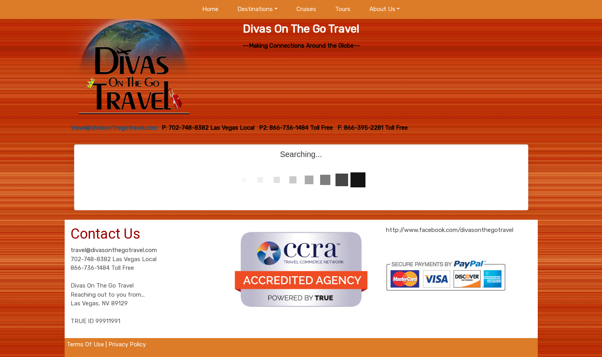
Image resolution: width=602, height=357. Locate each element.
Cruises (306, 9)
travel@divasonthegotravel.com (114, 250)
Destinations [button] (255, 9)
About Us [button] (382, 9)
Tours (342, 9)
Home (210, 9)
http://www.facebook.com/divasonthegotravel (449, 230)
